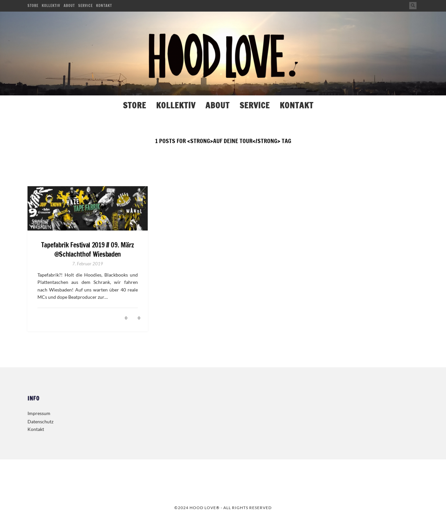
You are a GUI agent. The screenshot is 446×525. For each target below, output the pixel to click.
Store (33, 5)
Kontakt (104, 5)
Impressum (39, 413)
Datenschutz (40, 421)
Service (85, 5)
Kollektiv (51, 5)
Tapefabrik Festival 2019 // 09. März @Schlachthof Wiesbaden (87, 249)
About (69, 5)
